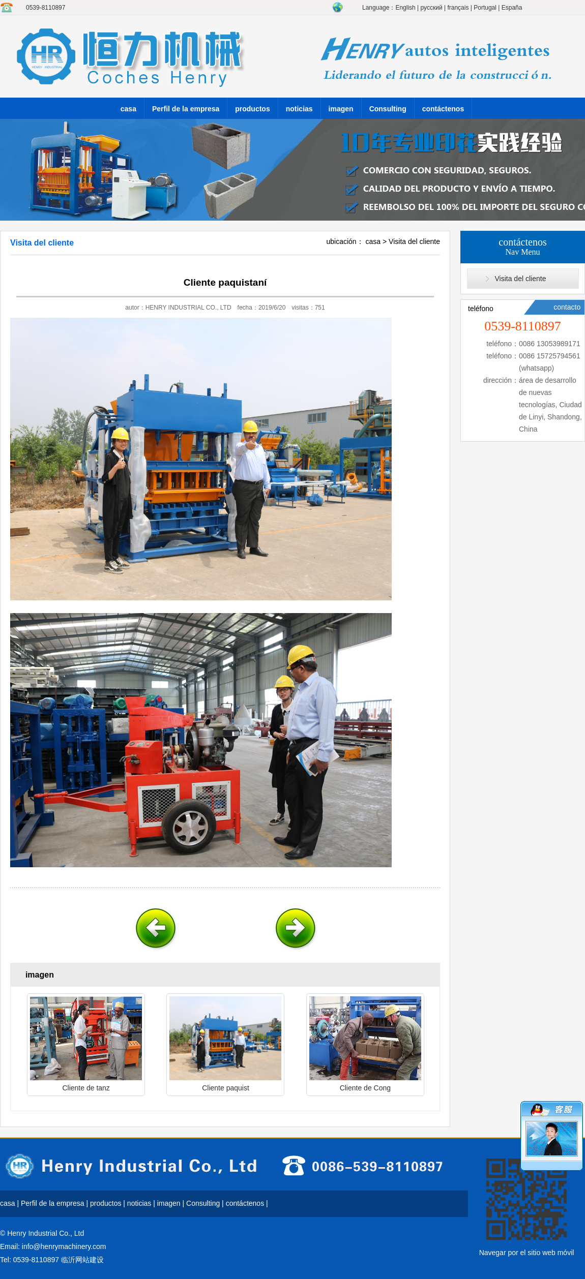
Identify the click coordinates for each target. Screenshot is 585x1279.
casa (128, 109)
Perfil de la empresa (185, 109)
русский (432, 7)
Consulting (387, 109)
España (512, 7)
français (458, 7)
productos (252, 109)
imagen (341, 109)
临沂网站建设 (82, 1260)
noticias (299, 109)
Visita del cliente (414, 241)
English (405, 7)
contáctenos (443, 109)
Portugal (485, 7)
